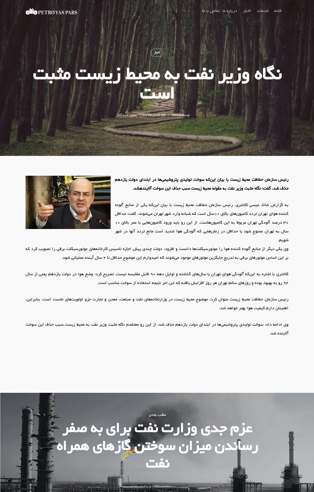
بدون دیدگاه (127, 115)
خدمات (263, 11)
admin (176, 115)
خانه (277, 11)
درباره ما (229, 11)
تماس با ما (211, 11)
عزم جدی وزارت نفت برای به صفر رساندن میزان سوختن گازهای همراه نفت (157, 442)
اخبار (247, 11)
